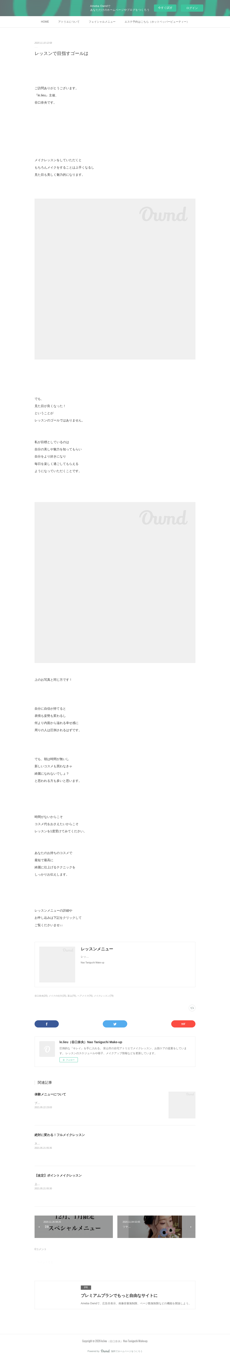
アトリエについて (69, 21)
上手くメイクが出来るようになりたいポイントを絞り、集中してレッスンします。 (84, 1184)
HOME (45, 21)
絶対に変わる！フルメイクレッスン (60, 1135)
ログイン (192, 8)
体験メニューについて (50, 1094)
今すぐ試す (165, 7)
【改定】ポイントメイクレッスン (58, 1175)
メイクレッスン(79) (104, 996)
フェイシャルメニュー (102, 21)
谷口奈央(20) (41, 996)
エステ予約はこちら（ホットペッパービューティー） (157, 21)
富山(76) (72, 996)
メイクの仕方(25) (57, 996)
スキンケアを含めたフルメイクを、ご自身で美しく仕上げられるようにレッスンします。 (88, 1143)
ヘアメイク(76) (85, 996)
